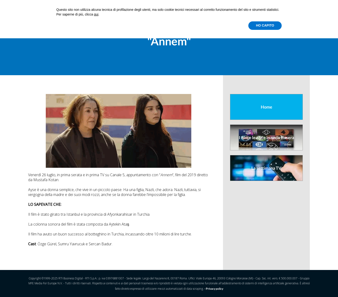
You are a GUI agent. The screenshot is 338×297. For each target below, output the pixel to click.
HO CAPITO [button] (265, 25)
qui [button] (96, 14)
